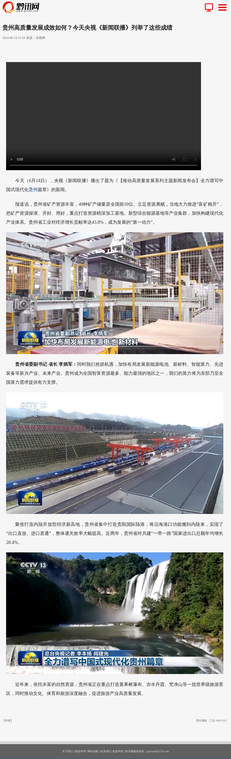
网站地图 (93, 751)
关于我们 (67, 751)
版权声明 (80, 751)
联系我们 (105, 751)
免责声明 (117, 751)
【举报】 (7, 720)
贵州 (33, 189)
